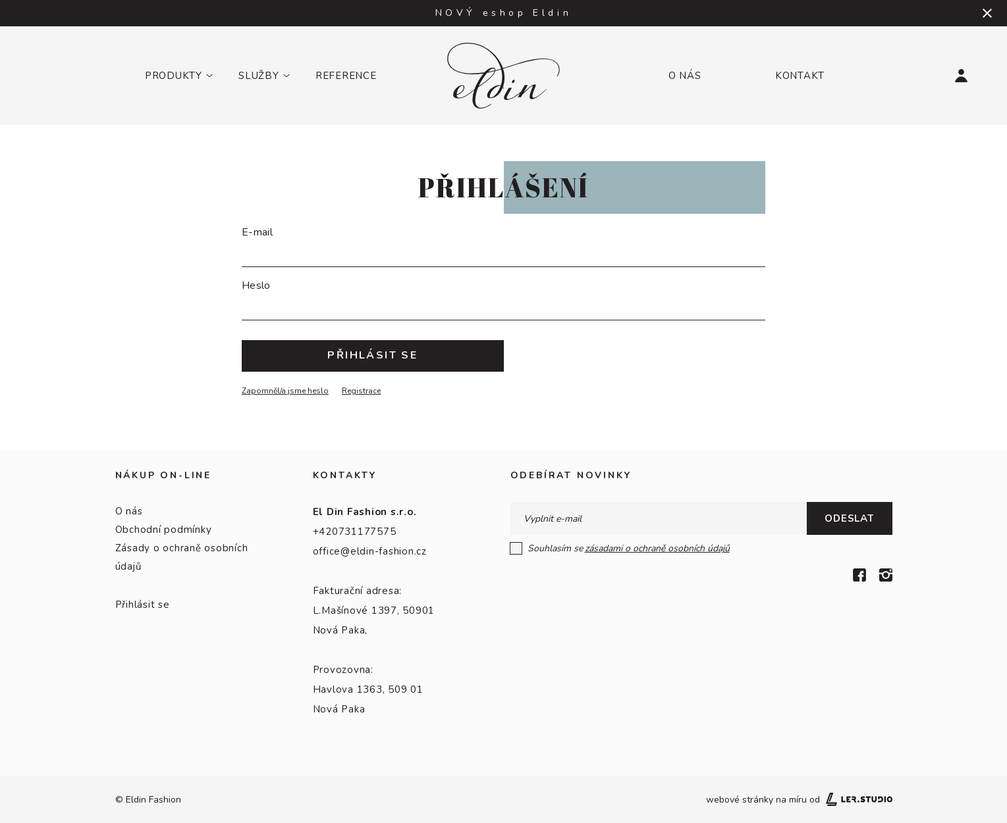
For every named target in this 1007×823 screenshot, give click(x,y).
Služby (258, 75)
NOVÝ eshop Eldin (503, 13)
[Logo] (503, 76)
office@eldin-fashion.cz (370, 551)
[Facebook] (859, 575)
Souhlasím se (620, 548)
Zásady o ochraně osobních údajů (181, 557)
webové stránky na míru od (799, 799)
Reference (346, 75)
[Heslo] (503, 305)
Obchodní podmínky (163, 529)
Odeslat (849, 518)
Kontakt (800, 75)
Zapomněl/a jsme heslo (285, 391)
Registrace (361, 391)
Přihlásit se (142, 604)
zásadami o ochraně (657, 548)
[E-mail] (503, 252)
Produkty (173, 75)
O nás (684, 75)
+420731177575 (354, 531)
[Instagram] (885, 575)
